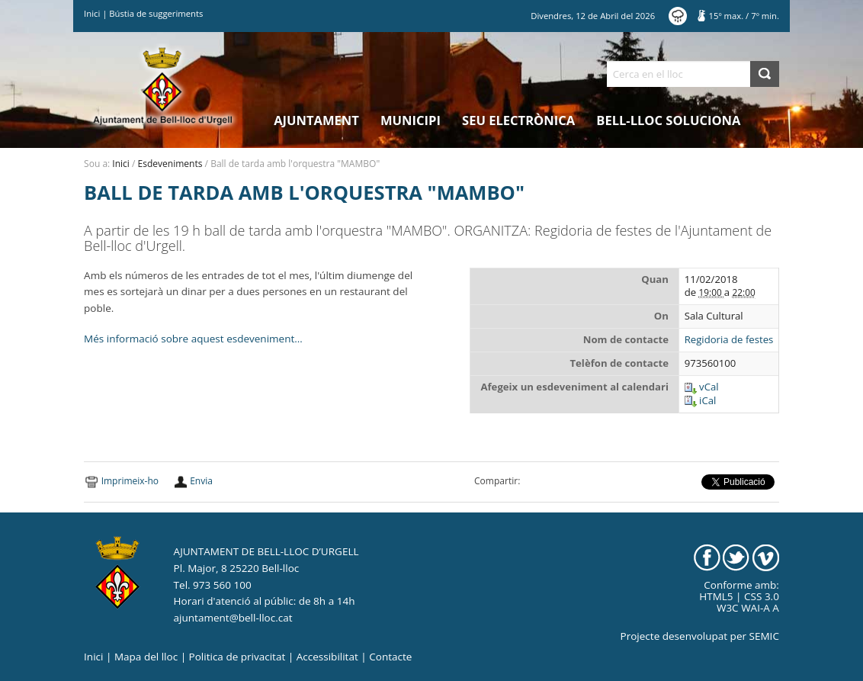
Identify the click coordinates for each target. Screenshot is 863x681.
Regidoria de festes (729, 339)
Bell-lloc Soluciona (668, 120)
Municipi (410, 120)
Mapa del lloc (146, 656)
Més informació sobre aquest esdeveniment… (193, 338)
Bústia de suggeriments (156, 13)
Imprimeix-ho (130, 480)
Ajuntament (316, 120)
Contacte (390, 656)
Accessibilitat (327, 656)
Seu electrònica (518, 120)
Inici (92, 13)
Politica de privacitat (237, 656)
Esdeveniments (170, 163)
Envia (201, 480)
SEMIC (764, 636)
